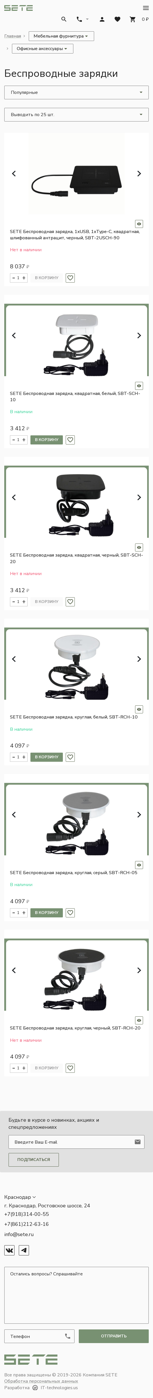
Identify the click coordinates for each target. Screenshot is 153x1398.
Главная (12, 36)
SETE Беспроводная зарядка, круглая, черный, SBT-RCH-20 (75, 1028)
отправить (114, 1336)
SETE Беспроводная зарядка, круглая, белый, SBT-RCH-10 (74, 717)
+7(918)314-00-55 (26, 1214)
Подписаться (33, 1159)
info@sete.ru (19, 1234)
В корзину (46, 278)
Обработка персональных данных (41, 1381)
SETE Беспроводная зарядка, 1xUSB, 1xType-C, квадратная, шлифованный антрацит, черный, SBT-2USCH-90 (75, 234)
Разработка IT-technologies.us (41, 1388)
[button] (146, 8)
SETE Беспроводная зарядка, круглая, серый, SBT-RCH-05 (73, 873)
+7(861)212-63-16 (26, 1224)
